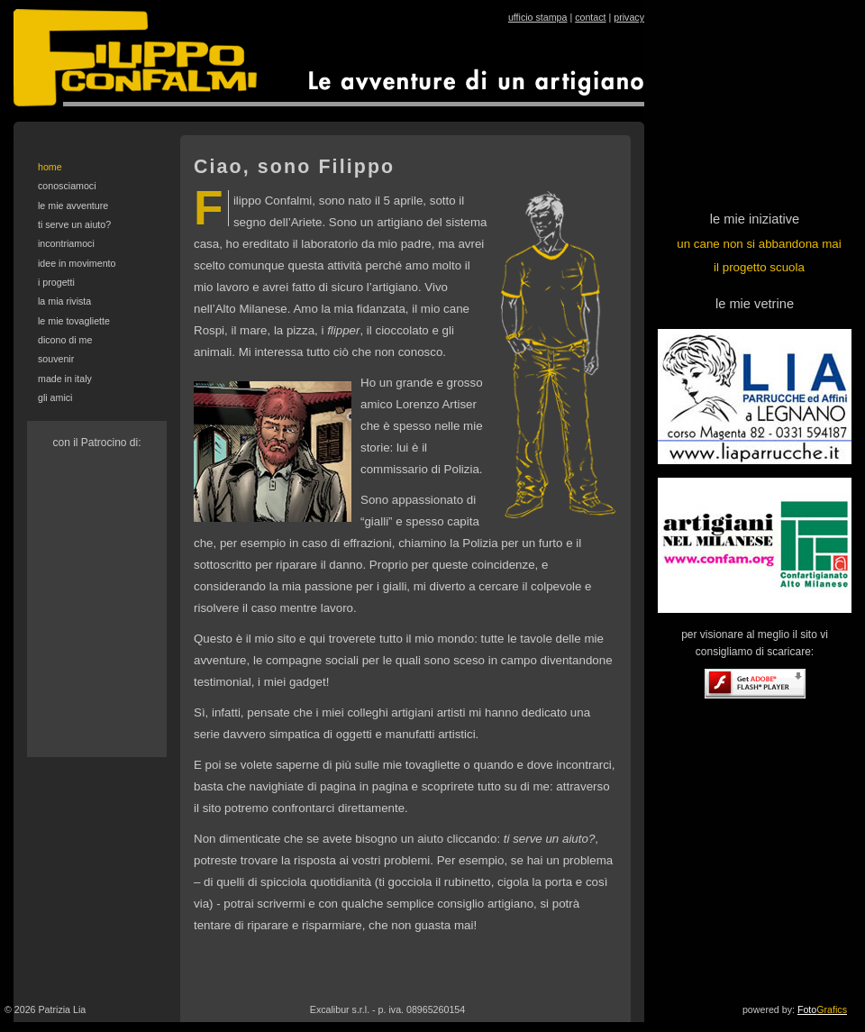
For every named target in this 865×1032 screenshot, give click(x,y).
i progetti (56, 282)
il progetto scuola (759, 267)
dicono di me (65, 339)
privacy (629, 17)
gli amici (55, 397)
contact (590, 17)
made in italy (65, 378)
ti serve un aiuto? (74, 224)
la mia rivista (64, 301)
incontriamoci (66, 243)
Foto (822, 1009)
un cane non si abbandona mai (759, 244)
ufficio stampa (538, 17)
